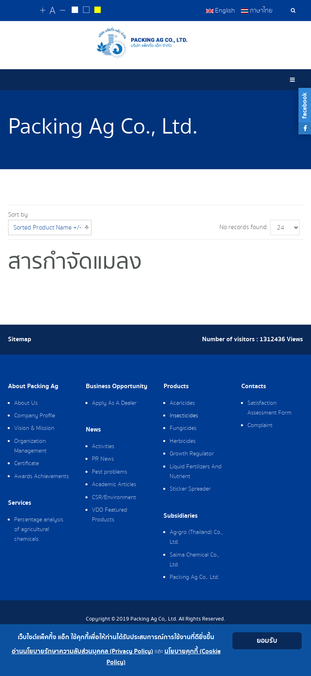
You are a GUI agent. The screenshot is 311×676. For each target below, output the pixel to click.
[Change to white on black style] (75, 11)
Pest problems (109, 472)
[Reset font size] (53, 11)
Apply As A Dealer (114, 403)
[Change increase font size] (43, 10)
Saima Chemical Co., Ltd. (194, 560)
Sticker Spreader (190, 489)
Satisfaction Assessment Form (269, 408)
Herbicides (183, 441)
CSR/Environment (114, 497)
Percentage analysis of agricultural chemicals (38, 529)
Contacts (253, 386)
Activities (103, 446)
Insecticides (184, 416)
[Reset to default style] (86, 11)
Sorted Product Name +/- (47, 227)
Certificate (26, 463)
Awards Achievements (41, 476)
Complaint (260, 425)
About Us (26, 403)
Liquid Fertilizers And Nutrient (196, 471)
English (220, 10)
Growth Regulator (192, 454)
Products (176, 386)
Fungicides (183, 428)
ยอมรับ (267, 640)
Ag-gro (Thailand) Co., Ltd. (196, 537)
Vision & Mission (34, 428)
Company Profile (34, 416)
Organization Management (30, 446)
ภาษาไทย (257, 10)
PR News (103, 459)
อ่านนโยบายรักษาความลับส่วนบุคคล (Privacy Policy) (82, 651)
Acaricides (182, 403)
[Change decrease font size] (63, 10)
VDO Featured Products (109, 515)
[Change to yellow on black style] (97, 11)
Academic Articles (114, 484)
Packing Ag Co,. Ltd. (194, 577)
